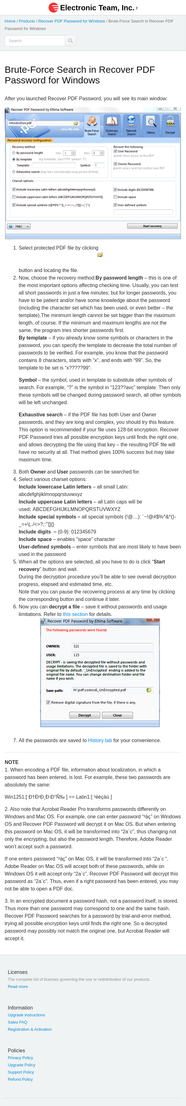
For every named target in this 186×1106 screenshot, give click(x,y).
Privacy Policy (20, 1057)
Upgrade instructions (26, 1015)
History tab (100, 740)
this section (75, 614)
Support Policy (21, 1072)
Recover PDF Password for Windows (71, 21)
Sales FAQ (17, 1022)
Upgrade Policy (21, 1065)
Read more (18, 986)
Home (10, 21)
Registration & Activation (30, 1029)
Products (27, 21)
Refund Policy (20, 1079)
